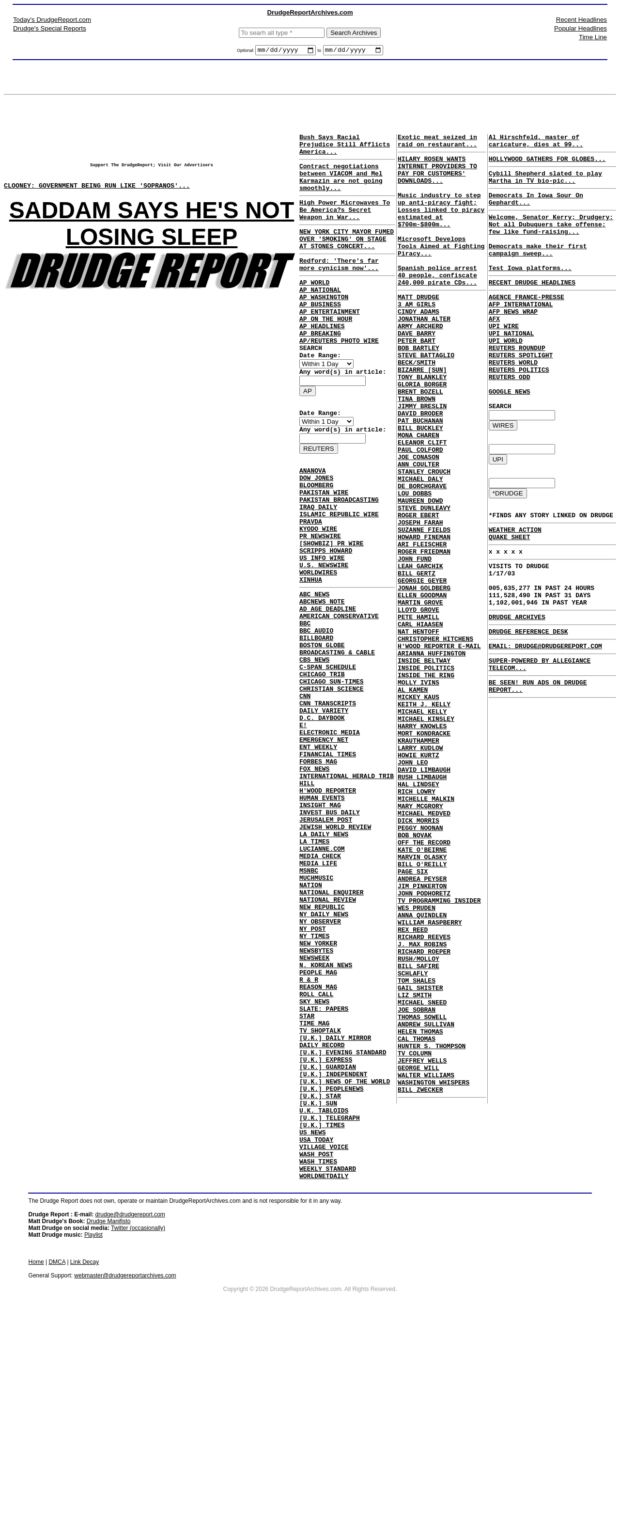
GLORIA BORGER (422, 433)
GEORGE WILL (418, 1253)
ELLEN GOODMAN (422, 686)
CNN (304, 787)
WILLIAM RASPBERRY (430, 1079)
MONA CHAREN (418, 494)
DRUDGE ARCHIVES (517, 685)
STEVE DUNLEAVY (424, 581)
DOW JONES (316, 527)
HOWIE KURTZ (418, 878)
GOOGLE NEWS (509, 436)
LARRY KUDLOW (420, 869)
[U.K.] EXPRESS (325, 1223)
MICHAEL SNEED (422, 1175)
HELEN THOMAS (420, 1210)
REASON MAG (318, 1136)
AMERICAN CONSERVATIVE (339, 691)
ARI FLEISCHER (422, 625)
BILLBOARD (316, 717)
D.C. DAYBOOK (322, 813)
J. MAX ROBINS (422, 1105)
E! (303, 822)
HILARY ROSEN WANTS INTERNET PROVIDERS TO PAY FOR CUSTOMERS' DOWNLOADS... (437, 177)
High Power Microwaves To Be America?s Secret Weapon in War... (344, 224)
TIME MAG (314, 1180)
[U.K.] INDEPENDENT (333, 1241)
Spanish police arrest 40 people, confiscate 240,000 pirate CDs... (437, 304)
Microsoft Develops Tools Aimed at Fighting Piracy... (441, 269)
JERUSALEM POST (325, 935)
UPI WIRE (504, 357)
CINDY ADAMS (418, 346)
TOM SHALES (416, 1149)
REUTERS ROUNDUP (517, 384)
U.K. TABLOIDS (323, 1284)
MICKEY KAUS (418, 808)
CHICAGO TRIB (322, 761)
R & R (308, 1127)
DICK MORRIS (418, 957)
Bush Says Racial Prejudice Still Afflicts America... (344, 148)
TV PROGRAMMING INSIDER (439, 1053)
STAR (306, 1171)
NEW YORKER (318, 1084)
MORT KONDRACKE (424, 852)
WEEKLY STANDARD (327, 1354)
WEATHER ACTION (515, 584)
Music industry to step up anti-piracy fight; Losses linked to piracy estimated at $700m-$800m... (441, 225)
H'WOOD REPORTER (327, 900)
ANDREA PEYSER (422, 1026)
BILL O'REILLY (422, 1009)
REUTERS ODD (509, 419)
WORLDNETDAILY (323, 1363)
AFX (494, 349)
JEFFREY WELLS (422, 1245)
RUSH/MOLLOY (418, 1122)
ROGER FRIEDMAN (424, 634)
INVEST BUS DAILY (329, 927)
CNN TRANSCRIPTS (327, 796)
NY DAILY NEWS (323, 1049)
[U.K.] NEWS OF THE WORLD (344, 1249)
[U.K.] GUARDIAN (327, 1232)
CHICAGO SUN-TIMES (331, 769)
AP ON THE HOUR (325, 350)
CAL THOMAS (416, 1218)
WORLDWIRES (318, 640)
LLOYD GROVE (418, 704)
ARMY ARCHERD (420, 363)
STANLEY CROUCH (424, 538)
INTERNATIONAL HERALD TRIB (346, 883)
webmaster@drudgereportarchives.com (125, 1463)
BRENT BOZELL (420, 442)
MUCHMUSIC (316, 1005)
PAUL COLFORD (420, 512)
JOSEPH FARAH (420, 599)
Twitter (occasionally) (138, 1415)
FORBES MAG (318, 865)
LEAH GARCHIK (420, 651)
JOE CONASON (418, 520)
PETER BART (416, 381)
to (319, 51)
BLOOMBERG (316, 535)
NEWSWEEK (314, 1101)
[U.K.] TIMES (322, 1302)
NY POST (312, 1066)
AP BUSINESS (320, 333)
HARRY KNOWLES (422, 843)
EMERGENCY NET (323, 839)
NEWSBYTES (316, 1092)
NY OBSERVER (320, 1057)
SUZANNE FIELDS (424, 608)
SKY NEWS (314, 1153)
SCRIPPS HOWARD (325, 614)
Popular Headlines (580, 28)
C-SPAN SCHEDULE (327, 752)
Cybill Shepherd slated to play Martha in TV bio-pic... (545, 184)
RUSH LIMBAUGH (422, 904)
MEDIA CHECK (320, 979)
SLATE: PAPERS (323, 1162)
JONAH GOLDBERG (424, 677)
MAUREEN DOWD (420, 573)
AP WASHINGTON (323, 324)
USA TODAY (316, 1319)
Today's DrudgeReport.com (52, 19)
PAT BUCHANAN (420, 477)
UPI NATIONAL (511, 366)
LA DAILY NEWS (323, 953)
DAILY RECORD (322, 1206)
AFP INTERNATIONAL (521, 331)
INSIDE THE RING (426, 782)
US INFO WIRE (322, 623)
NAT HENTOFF (418, 730)
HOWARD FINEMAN (424, 616)
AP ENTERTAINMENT (329, 341)
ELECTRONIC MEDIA (329, 831)
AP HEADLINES (322, 359)
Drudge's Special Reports (49, 28)
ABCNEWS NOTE (322, 674)
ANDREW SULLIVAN (426, 1201)
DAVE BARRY (416, 372)
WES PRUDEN (416, 1061)
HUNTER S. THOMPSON (431, 1227)
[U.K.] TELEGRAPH (329, 1293)
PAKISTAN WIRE (323, 544)
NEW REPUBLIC (322, 1040)
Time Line (593, 37)
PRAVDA (310, 579)
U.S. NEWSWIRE (323, 631)
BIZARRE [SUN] (422, 416)
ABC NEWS (314, 665)
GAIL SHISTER (420, 1157)
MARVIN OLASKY (422, 1000)
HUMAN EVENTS (322, 909)
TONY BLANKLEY (422, 424)
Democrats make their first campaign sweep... (538, 269)
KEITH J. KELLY (424, 817)
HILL (306, 892)
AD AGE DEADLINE (327, 682)
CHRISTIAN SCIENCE (331, 778)
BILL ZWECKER (420, 1280)
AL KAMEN (413, 800)
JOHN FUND (415, 642)
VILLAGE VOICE (323, 1328)
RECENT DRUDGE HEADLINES (532, 307)
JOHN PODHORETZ (424, 1044)
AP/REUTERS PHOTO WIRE (339, 376)
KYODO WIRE (318, 588)
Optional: (246, 51)
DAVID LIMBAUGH (424, 896)
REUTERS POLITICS (519, 410)
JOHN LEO (413, 887)
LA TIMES (314, 961)
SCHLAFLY (413, 1140)
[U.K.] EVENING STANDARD (342, 1215)
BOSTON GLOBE (322, 726)
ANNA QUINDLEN (422, 1070)
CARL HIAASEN (420, 721)
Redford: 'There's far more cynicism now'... (339, 286)
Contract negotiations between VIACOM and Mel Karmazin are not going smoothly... (341, 186)
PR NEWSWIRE (320, 596)
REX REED (413, 1088)
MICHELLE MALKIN (426, 930)
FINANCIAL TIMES (327, 857)
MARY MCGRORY (420, 939)
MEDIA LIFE (318, 988)
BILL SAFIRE (418, 1131)
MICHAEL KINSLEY (426, 834)
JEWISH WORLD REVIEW (335, 944)
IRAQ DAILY (318, 562)
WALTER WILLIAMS (426, 1262)
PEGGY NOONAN (420, 965)
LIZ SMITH (415, 1166)
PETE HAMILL (418, 712)
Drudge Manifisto (109, 1408)
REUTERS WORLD (513, 401)
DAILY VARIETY (323, 804)
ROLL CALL (316, 1145)
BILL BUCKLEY (420, 485)
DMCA (56, 1449)
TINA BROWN (416, 451)
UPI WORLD (506, 375)
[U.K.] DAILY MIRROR (335, 1197)
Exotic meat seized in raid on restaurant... (437, 144)
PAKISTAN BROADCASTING (339, 553)
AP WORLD (314, 307)
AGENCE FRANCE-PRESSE (526, 323)
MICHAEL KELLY (422, 826)
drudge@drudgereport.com (130, 1402)
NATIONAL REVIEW (327, 1031)
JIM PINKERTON (422, 1035)
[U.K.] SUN (318, 1276)
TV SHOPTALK (320, 1188)
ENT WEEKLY (318, 848)
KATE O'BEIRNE (422, 992)
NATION (310, 1014)
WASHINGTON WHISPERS (433, 1271)
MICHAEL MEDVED (424, 948)
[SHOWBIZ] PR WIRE (331, 605)
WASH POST (316, 1337)
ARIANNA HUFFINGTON (431, 756)
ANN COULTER (418, 529)
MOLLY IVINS (418, 791)
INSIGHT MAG (320, 918)
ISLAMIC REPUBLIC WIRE (339, 570)
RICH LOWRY (416, 922)
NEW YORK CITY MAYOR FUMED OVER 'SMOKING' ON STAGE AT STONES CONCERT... (346, 257)
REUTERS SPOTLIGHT (521, 392)
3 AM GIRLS (416, 337)
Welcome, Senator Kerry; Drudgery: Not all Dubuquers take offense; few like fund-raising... (551, 238)
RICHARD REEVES (424, 1096)
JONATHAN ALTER (424, 355)
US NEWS (312, 1311)
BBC (304, 700)
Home (36, 1449)
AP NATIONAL (320, 315)
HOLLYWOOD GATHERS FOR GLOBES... (547, 164)
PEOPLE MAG (318, 1119)
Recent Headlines (581, 19)
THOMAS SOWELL (422, 1192)
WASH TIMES (318, 1345)
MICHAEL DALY (420, 546)
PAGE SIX (413, 1018)
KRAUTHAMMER (418, 861)
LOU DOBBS (415, 564)
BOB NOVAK (415, 974)
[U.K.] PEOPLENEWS (331, 1258)
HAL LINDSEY (418, 913)
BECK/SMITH (416, 407)
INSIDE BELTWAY (424, 765)
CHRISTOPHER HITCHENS (435, 738)
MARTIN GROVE (420, 695)
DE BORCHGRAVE (422, 555)
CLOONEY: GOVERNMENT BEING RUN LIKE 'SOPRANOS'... (97, 192)
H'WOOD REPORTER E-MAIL (439, 747)
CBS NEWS (314, 743)
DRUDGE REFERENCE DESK (528, 701)
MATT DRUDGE (418, 328)
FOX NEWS (314, 874)
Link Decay (84, 1449)
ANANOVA (312, 518)
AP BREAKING (320, 368)
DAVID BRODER (420, 468)
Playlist (93, 1422)
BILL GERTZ (416, 660)
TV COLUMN (415, 1236)
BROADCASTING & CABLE (337, 735)
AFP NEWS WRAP (513, 340)
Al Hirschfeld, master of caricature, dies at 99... (536, 144)
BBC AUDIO (316, 708)
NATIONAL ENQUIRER (331, 1023)
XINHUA (310, 649)
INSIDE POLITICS (426, 773)
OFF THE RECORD (424, 983)
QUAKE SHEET (509, 593)
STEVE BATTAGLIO (426, 398)
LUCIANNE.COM (322, 970)
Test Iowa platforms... (530, 291)
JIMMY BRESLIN (422, 459)
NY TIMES (314, 1075)
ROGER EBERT (418, 590)
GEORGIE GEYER (422, 669)
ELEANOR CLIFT (422, 503)
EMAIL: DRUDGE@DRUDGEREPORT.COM (545, 717)
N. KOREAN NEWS (325, 1110)
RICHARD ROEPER (424, 1114)
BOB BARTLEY (418, 389)
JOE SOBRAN (416, 1184)
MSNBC (308, 996)
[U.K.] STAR (320, 1267)
